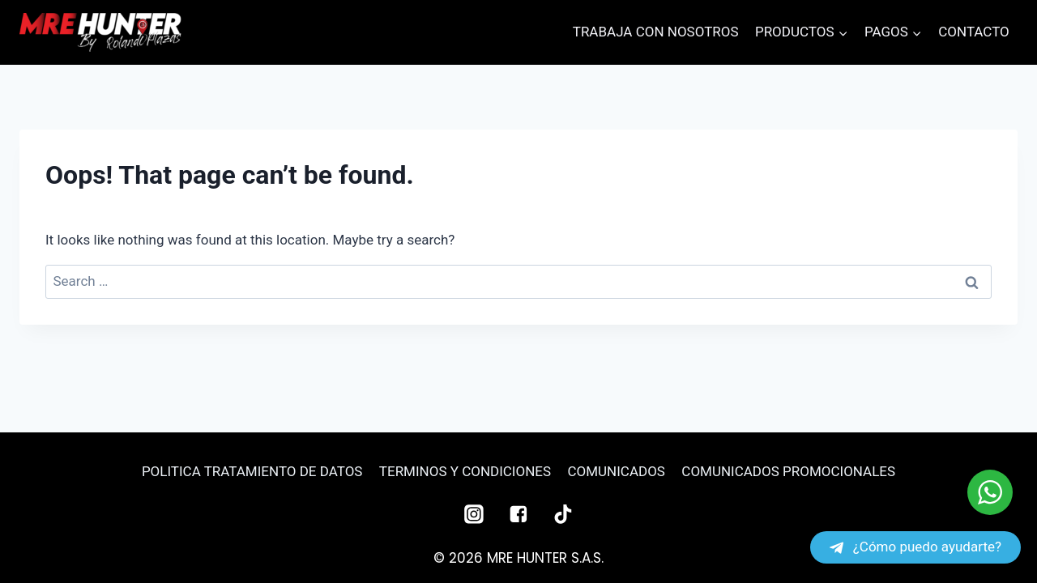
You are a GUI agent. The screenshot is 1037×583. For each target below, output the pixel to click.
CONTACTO (973, 31)
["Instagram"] (473, 514)
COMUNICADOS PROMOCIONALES (788, 471)
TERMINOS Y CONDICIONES (465, 471)
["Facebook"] (518, 514)
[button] (842, 32)
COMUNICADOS (615, 471)
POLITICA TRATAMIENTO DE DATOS (252, 471)
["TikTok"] (563, 514)
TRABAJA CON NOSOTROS (656, 31)
